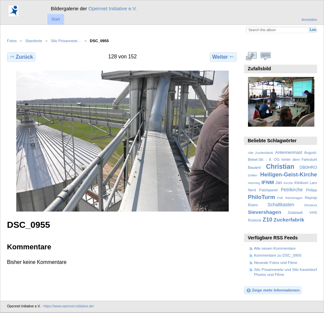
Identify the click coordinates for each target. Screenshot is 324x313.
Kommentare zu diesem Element (266, 56)
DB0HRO (308, 167)
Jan (279, 182)
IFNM (268, 182)
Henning (254, 183)
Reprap (311, 198)
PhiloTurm (261, 197)
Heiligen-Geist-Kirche (288, 174)
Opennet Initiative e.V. (112, 8)
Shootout (310, 205)
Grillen (252, 175)
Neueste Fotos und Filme (275, 262)
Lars (313, 183)
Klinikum (301, 183)
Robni (253, 205)
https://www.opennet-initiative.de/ (68, 306)
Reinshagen (294, 198)
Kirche (288, 183)
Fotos (12, 40)
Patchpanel (268, 190)
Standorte (33, 40)
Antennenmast (288, 152)
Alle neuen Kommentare (274, 248)
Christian (280, 166)
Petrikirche (292, 189)
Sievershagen (264, 212)
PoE (280, 198)
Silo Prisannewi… (66, 40)
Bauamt (254, 167)
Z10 (267, 220)
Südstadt (295, 213)
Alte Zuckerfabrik (260, 153)
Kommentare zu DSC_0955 (277, 255)
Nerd (252, 190)
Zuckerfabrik (289, 219)
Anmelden (309, 20)
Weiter (223, 57)
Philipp (311, 190)
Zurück (21, 57)
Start (55, 19)
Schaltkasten (281, 204)
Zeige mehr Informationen (273, 290)
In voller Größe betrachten (251, 56)
